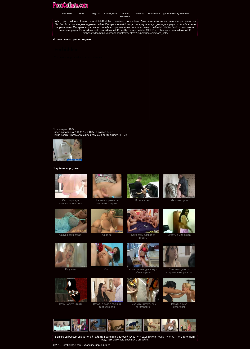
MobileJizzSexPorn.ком (172, 27)
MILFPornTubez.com (158, 30)
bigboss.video (91, 33)
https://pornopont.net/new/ (114, 33)
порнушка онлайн (177, 24)
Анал (110, 132)
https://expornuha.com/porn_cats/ (149, 33)
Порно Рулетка (165, 336)
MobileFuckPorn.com (106, 21)
